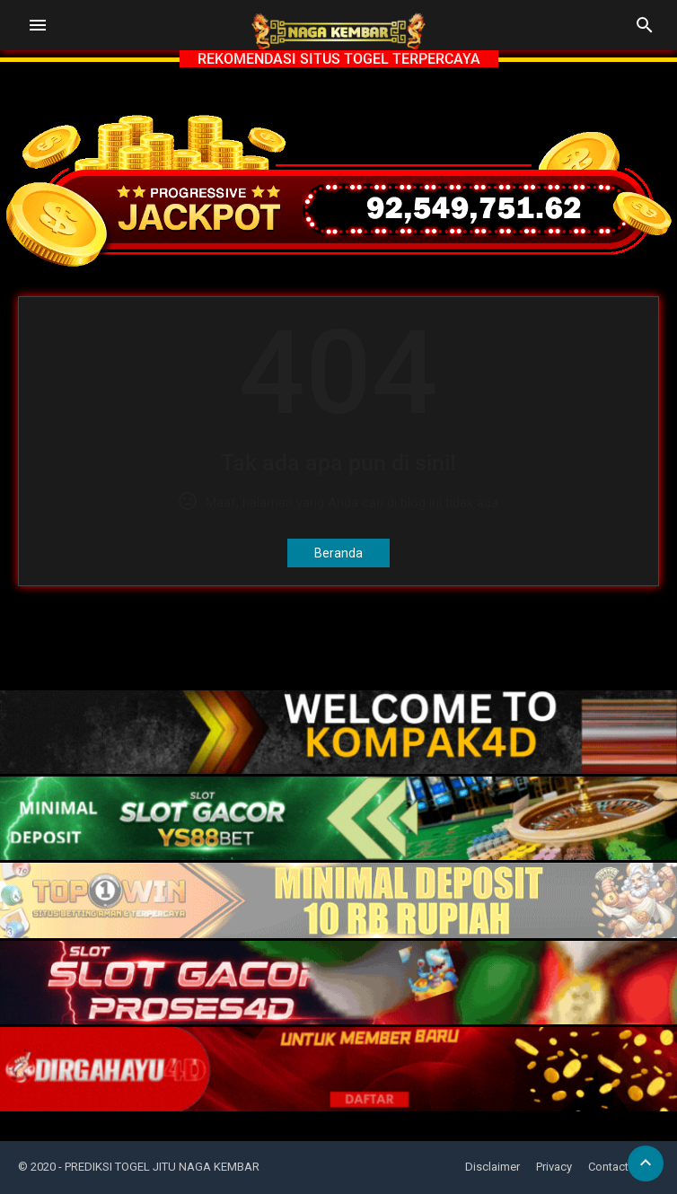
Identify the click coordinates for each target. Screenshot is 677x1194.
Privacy (554, 1166)
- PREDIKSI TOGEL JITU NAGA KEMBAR (158, 1166)
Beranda (338, 553)
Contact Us (617, 1166)
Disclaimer (492, 1166)
